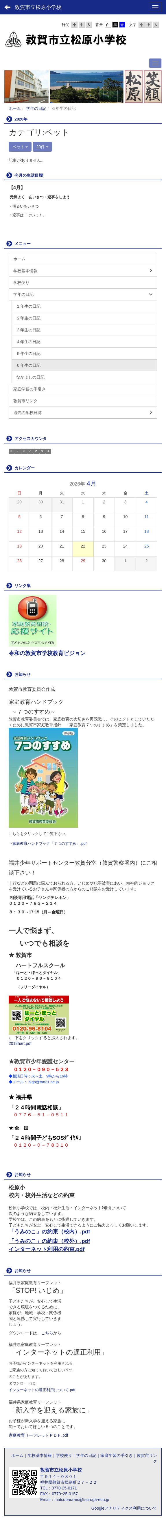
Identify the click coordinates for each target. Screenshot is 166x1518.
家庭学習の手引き (116, 1455)
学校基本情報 (39, 1455)
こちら (47, 1333)
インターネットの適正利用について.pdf (42, 1390)
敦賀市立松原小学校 (38, 7)
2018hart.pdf (20, 1043)
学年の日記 (36, 108)
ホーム (15, 108)
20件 (42, 146)
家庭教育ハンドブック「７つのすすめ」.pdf (49, 843)
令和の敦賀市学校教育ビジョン (47, 653)
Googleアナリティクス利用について (124, 1508)
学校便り (64, 1455)
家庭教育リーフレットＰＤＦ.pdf (38, 1435)
